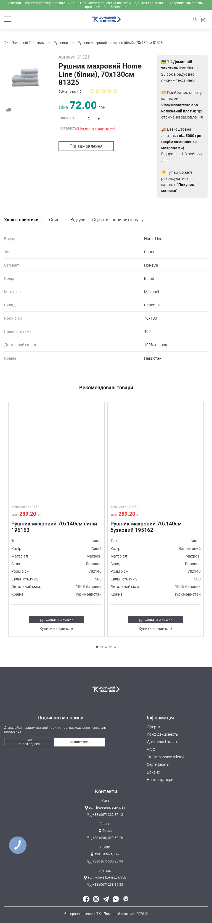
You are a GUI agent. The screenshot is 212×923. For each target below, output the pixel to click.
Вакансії (154, 772)
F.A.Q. (151, 749)
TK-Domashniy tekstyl (165, 756)
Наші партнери (160, 779)
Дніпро (105, 870)
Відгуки (78, 220)
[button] (97, 647)
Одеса (105, 823)
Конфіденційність (162, 734)
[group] (25, 76)
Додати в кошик (56, 619)
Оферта (153, 726)
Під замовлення (83, 138)
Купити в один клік (56, 628)
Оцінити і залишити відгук (119, 220)
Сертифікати (158, 764)
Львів (105, 847)
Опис (54, 220)
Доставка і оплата (163, 741)
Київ (105, 800)
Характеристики (21, 220)
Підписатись (80, 742)
